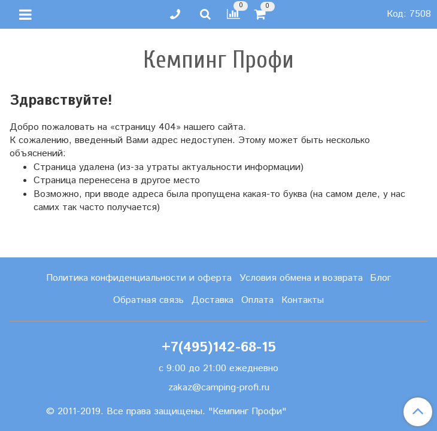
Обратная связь (148, 300)
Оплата (257, 300)
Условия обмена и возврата (301, 278)
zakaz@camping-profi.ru (218, 387)
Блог (380, 278)
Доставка (212, 300)
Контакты (302, 300)
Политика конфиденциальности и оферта (139, 278)
